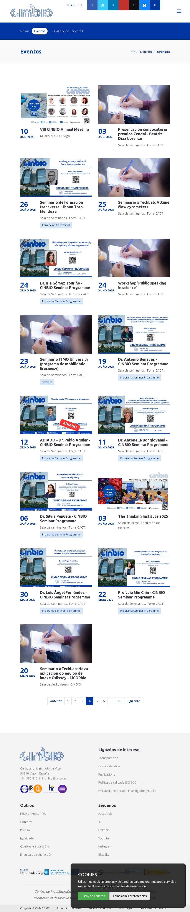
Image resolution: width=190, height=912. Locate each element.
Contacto (26, 822)
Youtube (104, 838)
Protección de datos (69, 908)
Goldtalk (78, 31)
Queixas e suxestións (35, 846)
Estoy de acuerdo (93, 896)
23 (119, 701)
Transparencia (108, 758)
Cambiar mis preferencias (130, 896)
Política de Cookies (100, 908)
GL (73, 5)
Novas (24, 31)
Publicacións (106, 774)
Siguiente (133, 701)
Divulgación (61, 31)
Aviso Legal (125, 908)
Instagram (105, 846)
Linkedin (104, 830)
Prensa (25, 830)
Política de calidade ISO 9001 (118, 782)
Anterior (56, 701)
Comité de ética (109, 766)
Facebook (105, 814)
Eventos (39, 31)
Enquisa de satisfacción (36, 854)
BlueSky (103, 854)
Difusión (146, 52)
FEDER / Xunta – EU (33, 814)
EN (80, 5)
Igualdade (27, 838)
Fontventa (161, 908)
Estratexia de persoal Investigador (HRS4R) (127, 791)
